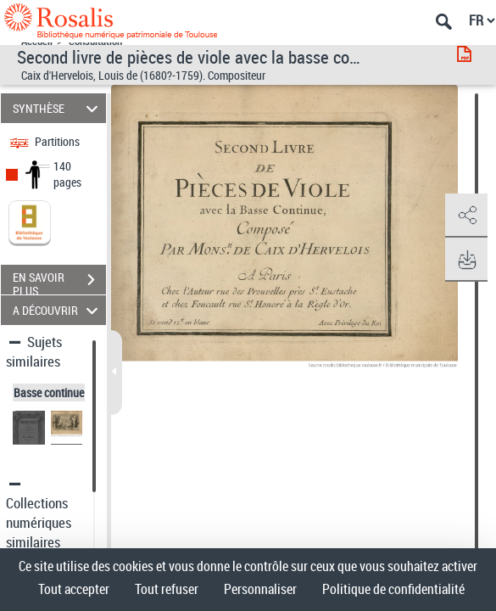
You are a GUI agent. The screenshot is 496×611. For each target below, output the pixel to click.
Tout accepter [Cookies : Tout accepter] (73, 589)
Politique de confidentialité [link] (393, 589)
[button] (466, 215)
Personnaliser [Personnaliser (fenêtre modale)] (260, 589)
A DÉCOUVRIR (58, 310)
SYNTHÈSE (58, 108)
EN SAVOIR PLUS (59, 281)
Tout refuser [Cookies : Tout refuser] (166, 589)
